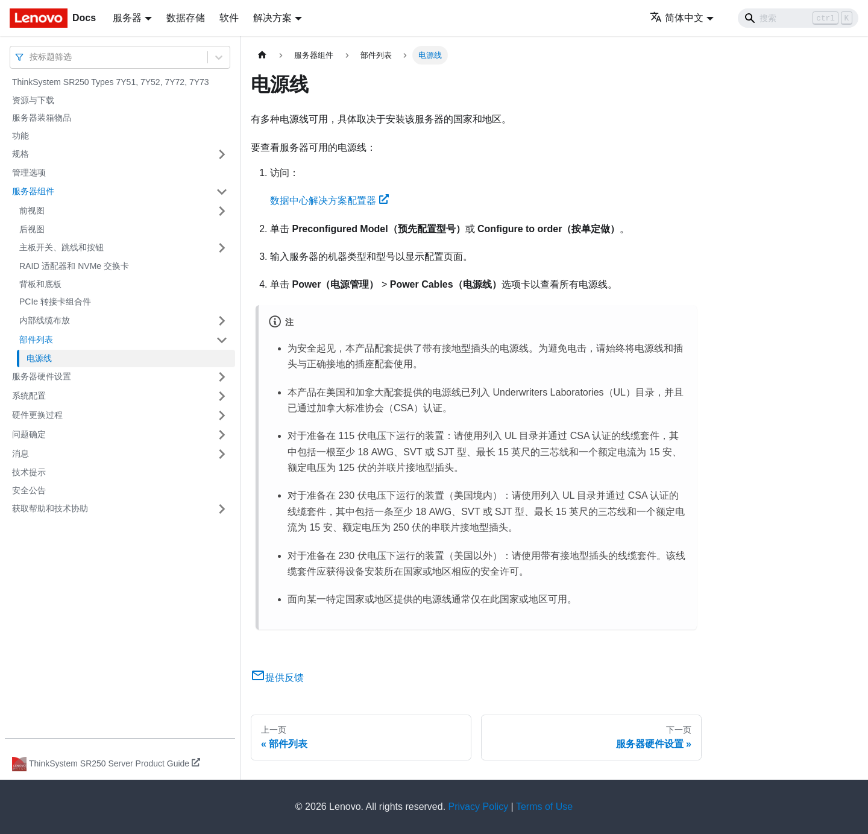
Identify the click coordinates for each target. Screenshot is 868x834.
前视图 (32, 210)
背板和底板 (40, 284)
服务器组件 (33, 191)
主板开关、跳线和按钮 (61, 247)
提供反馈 (277, 677)
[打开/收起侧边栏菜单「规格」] (222, 154)
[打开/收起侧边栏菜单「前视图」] (222, 211)
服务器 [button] (127, 18)
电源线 (39, 358)
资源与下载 (33, 100)
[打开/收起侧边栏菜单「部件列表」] (222, 340)
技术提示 (29, 472)
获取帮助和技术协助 (50, 508)
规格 (20, 154)
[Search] (798, 18)
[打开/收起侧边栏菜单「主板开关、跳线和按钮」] (222, 247)
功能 (20, 136)
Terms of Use (544, 806)
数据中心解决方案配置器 (329, 200)
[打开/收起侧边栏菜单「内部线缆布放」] (222, 320)
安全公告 (29, 490)
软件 (229, 18)
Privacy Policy (478, 806)
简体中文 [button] (676, 18)
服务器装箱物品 (41, 117)
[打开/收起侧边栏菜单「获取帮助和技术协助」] (222, 509)
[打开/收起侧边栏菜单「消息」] (222, 454)
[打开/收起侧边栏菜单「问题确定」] (222, 434)
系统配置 (29, 395)
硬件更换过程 (37, 415)
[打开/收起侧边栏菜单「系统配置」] (222, 396)
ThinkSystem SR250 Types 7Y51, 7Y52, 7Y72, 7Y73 (110, 82)
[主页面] (262, 55)
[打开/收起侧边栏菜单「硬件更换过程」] (222, 415)
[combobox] (31, 57)
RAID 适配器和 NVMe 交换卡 (74, 266)
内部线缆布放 (44, 320)
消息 (20, 453)
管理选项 (29, 172)
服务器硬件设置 (41, 376)
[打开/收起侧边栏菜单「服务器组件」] (222, 191)
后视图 (32, 229)
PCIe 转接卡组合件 (55, 301)
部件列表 (36, 339)
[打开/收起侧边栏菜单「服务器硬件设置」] (222, 377)
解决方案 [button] (272, 18)
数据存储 (185, 18)
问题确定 (29, 434)
